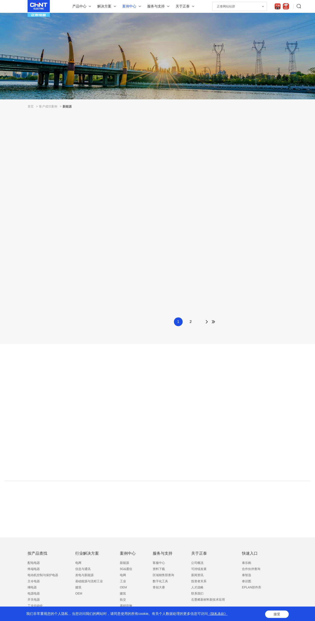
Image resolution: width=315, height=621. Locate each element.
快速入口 (250, 553)
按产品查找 (37, 553)
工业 (123, 581)
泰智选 (246, 575)
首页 (31, 106)
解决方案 (104, 6)
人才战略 (197, 587)
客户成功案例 (48, 106)
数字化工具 (160, 581)
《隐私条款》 (218, 614)
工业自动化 (35, 605)
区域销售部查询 (163, 575)
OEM (78, 593)
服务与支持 (156, 6)
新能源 (67, 106)
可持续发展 (198, 569)
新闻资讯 (197, 575)
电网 (78, 563)
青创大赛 (159, 587)
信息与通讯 (83, 569)
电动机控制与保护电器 (43, 575)
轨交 (123, 599)
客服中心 (159, 563)
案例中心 (129, 6)
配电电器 (34, 563)
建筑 (78, 587)
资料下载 (159, 569)
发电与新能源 (84, 575)
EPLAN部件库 (251, 587)
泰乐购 (246, 563)
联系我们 (197, 593)
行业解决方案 (87, 553)
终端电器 (34, 569)
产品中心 (79, 6)
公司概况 (197, 563)
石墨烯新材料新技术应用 (208, 599)
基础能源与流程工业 (89, 581)
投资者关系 (198, 581)
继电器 (32, 587)
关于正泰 (183, 6)
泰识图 (246, 581)
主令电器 (34, 581)
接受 (276, 614)
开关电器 (34, 599)
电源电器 (34, 593)
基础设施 (126, 605)
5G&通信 (126, 569)
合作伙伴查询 (251, 569)
